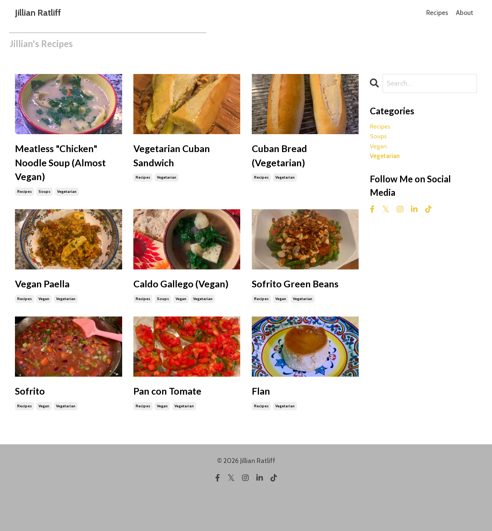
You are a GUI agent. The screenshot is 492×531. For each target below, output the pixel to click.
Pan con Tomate (175, 426)
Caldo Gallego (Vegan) (170, 306)
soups (44, 203)
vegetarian (67, 203)
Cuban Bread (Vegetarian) (286, 159)
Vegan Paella (49, 297)
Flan (263, 426)
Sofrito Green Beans (288, 306)
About (464, 13)
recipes (24, 203)
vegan (43, 314)
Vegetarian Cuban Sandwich (181, 159)
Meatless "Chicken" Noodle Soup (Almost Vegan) (66, 168)
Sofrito (34, 426)
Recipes (437, 13)
